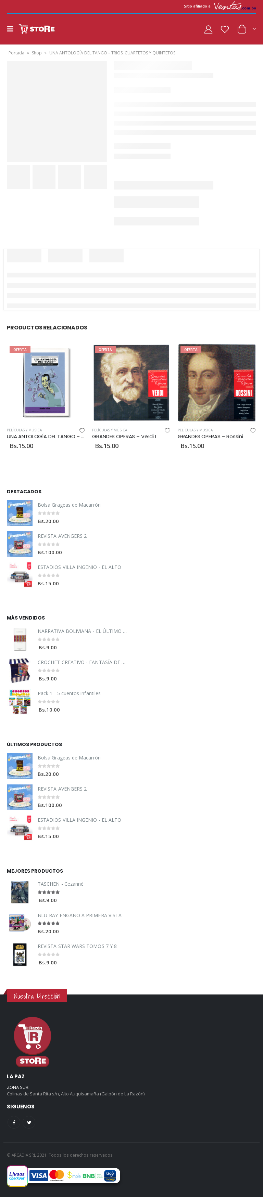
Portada (16, 53)
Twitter (29, 1122)
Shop (37, 53)
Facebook (14, 1122)
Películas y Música (24, 430)
